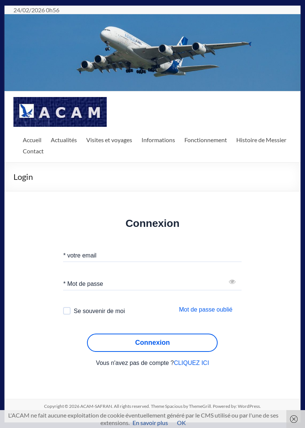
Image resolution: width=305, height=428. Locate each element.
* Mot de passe (83, 284)
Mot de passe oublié (205, 309)
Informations (158, 139)
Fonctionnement (205, 139)
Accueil (32, 139)
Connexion (152, 343)
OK (181, 422)
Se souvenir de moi (99, 311)
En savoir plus (150, 422)
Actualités (64, 139)
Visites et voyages (109, 139)
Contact (33, 150)
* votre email (79, 255)
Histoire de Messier (261, 139)
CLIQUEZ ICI (191, 363)
